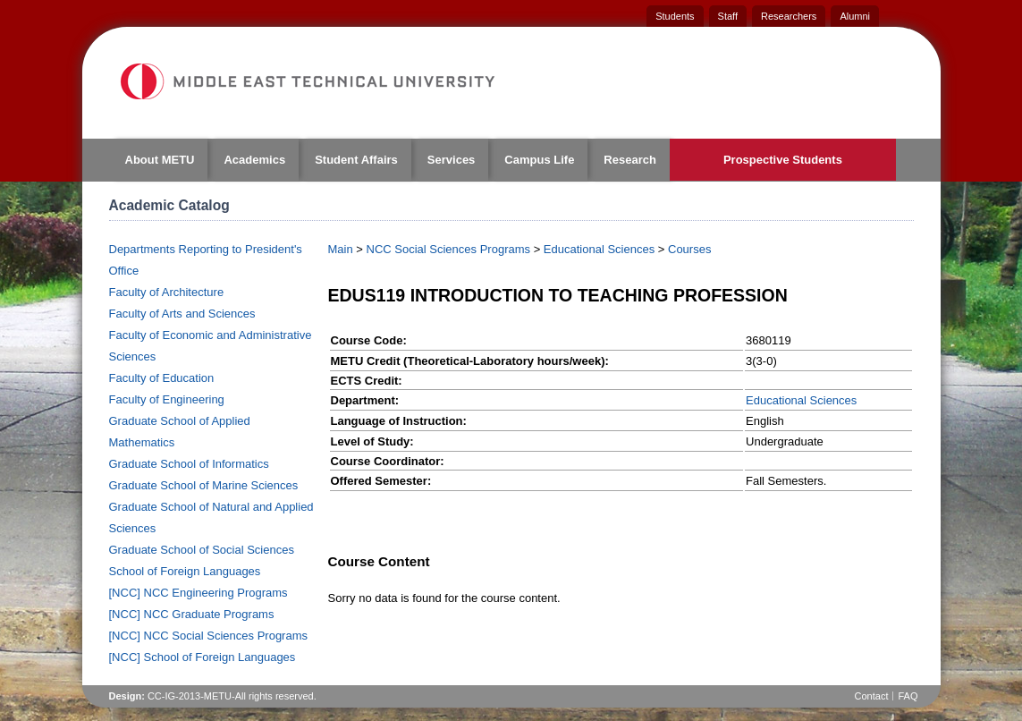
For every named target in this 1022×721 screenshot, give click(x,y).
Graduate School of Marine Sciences (204, 485)
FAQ (907, 695)
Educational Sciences (599, 249)
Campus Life (539, 159)
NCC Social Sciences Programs (449, 249)
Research (630, 159)
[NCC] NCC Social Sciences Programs (208, 635)
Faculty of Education (162, 378)
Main (340, 249)
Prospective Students (782, 159)
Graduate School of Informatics (189, 464)
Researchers (788, 16)
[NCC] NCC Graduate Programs (192, 614)
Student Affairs (356, 159)
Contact (872, 695)
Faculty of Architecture (166, 292)
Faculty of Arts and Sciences (182, 313)
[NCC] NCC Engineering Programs (198, 592)
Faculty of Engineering (166, 399)
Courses (689, 249)
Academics (254, 159)
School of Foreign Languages (185, 571)
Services (451, 159)
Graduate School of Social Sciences (201, 549)
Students (674, 16)
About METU (160, 159)
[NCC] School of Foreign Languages (202, 657)
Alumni (855, 16)
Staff (728, 16)
